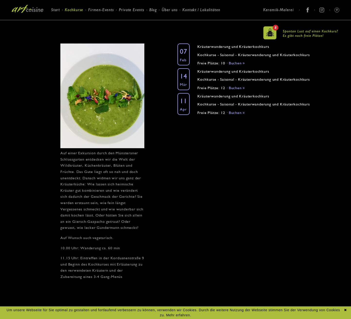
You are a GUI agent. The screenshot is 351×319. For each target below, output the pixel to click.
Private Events (131, 10)
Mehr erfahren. (178, 315)
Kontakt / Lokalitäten (201, 10)
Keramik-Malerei (278, 10)
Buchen (237, 63)
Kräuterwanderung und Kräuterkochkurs (233, 46)
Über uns (169, 10)
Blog (153, 10)
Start (55, 10)
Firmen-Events (101, 10)
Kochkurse (74, 10)
